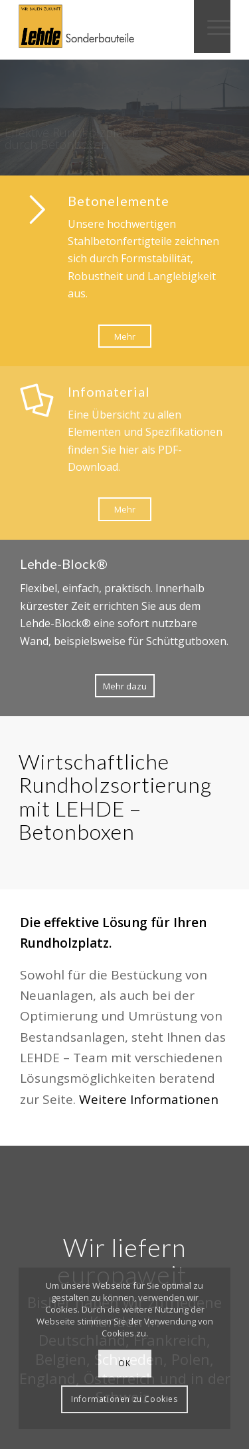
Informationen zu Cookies (124, 1399)
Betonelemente (118, 201)
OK (124, 1363)
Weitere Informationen (148, 1099)
